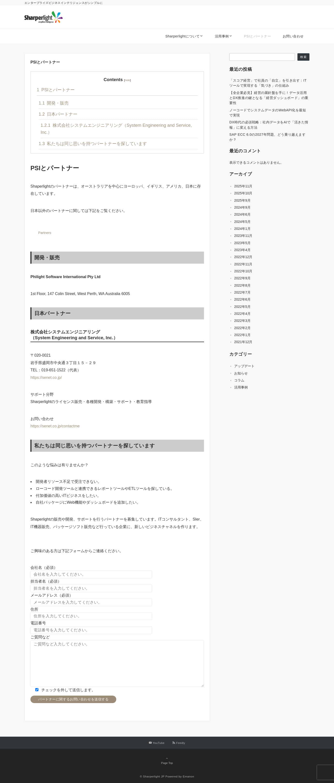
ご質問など (40, 637)
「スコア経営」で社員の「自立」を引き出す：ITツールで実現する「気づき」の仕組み (268, 82)
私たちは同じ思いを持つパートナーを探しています (93, 143)
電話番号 (38, 623)
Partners (44, 233)
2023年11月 (243, 236)
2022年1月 (242, 335)
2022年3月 (242, 321)
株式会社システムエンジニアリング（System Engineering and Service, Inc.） (116, 129)
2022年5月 (242, 307)
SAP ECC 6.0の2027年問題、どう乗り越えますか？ (267, 137)
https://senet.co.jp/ (46, 377)
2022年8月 (242, 285)
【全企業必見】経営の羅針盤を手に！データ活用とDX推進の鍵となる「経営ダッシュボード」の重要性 (268, 98)
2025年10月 (243, 193)
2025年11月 (243, 186)
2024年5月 (242, 222)
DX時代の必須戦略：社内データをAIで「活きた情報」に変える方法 (268, 124)
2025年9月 (242, 200)
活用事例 (241, 387)
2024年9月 (242, 207)
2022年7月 (242, 292)
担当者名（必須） (45, 581)
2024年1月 (242, 229)
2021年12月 (243, 342)
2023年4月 (242, 250)
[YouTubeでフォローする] (157, 742)
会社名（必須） (44, 567)
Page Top (167, 760)
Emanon (188, 776)
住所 (34, 609)
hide (127, 80)
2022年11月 (243, 264)
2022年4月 (242, 314)
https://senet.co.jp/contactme (55, 426)
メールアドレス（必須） (51, 595)
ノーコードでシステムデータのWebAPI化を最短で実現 (267, 112)
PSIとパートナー (56, 89)
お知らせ (241, 373)
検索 (303, 56)
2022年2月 (242, 328)
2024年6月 (242, 214)
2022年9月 (242, 278)
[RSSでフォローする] (178, 742)
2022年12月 (243, 257)
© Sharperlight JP (152, 776)
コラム (239, 380)
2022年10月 (243, 271)
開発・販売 (54, 103)
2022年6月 (242, 299)
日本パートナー (58, 114)
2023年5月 (242, 243)
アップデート (244, 366)
